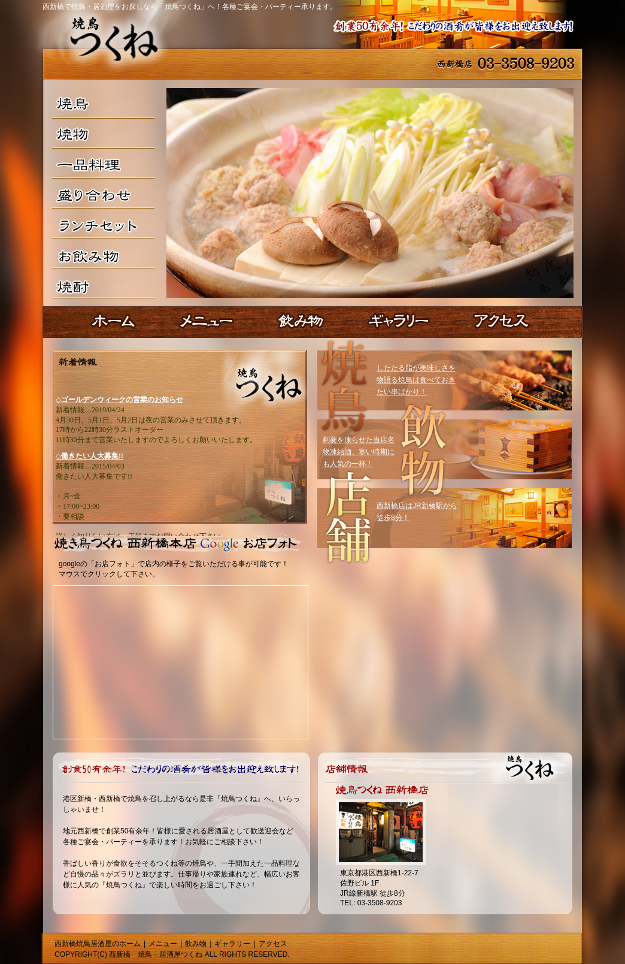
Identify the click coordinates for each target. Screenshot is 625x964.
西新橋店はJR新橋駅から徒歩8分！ (417, 511)
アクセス (273, 943)
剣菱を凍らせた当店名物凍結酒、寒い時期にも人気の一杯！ (359, 452)
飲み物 (196, 943)
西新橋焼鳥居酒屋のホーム (97, 943)
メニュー (162, 943)
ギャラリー (232, 943)
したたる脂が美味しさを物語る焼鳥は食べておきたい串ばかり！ (416, 380)
